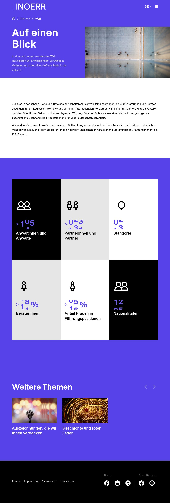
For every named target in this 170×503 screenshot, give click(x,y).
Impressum (31, 481)
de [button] (147, 6)
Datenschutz (49, 481)
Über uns (25, 18)
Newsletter (67, 481)
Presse (16, 481)
